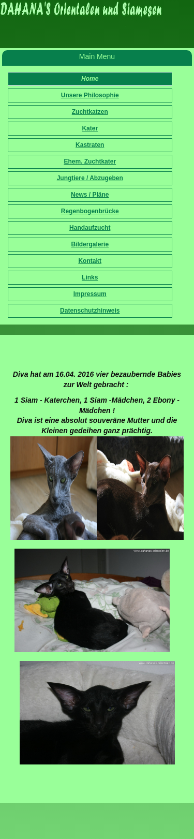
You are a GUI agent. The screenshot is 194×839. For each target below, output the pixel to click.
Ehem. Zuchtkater (90, 161)
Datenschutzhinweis (90, 310)
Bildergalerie (90, 244)
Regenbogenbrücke (90, 211)
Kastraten (90, 145)
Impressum (90, 294)
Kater (90, 128)
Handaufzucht (89, 227)
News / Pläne (90, 194)
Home (89, 78)
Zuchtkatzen (90, 111)
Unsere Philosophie (90, 95)
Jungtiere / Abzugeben (90, 178)
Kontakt (89, 260)
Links (90, 277)
